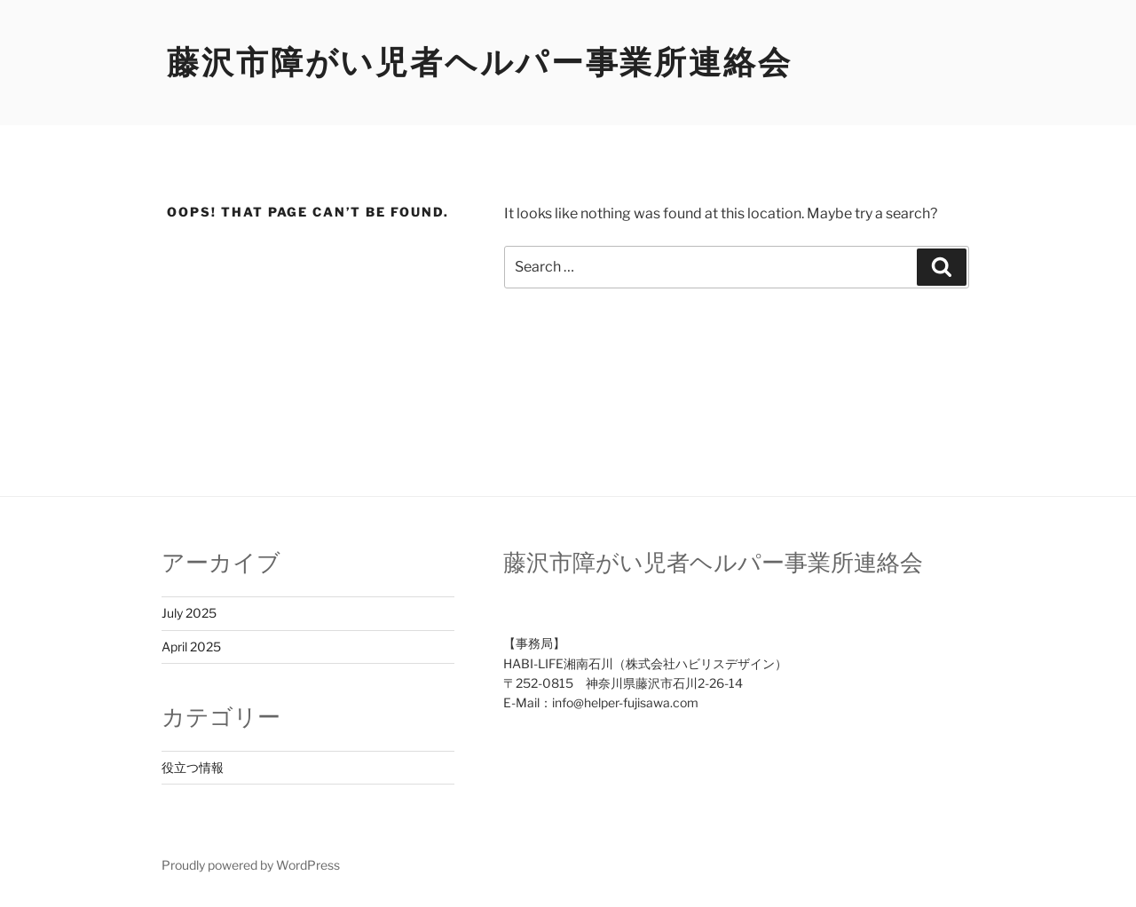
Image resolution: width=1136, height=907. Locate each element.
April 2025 (191, 646)
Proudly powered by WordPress (251, 864)
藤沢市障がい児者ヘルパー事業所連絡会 (480, 62)
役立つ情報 (193, 767)
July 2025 (189, 612)
